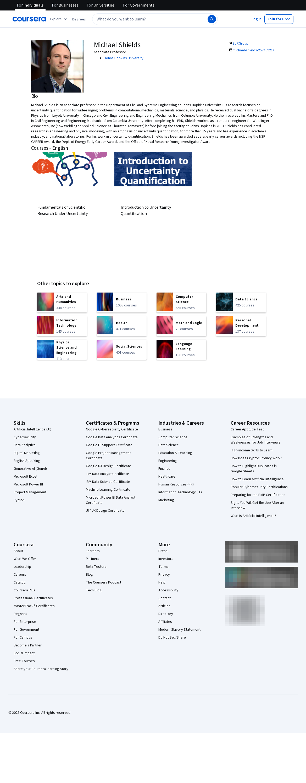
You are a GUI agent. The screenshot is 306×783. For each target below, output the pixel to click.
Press (163, 551)
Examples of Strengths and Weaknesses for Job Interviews (255, 440)
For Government (26, 629)
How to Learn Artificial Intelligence (257, 479)
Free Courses (24, 661)
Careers (20, 574)
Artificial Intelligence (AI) (32, 429)
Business (165, 429)
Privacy (164, 574)
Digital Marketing (27, 453)
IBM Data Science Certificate (108, 481)
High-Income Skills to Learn (251, 450)
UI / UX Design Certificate (105, 510)
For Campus (23, 637)
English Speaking (27, 460)
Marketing (166, 500)
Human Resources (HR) (176, 484)
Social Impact (24, 653)
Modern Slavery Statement (179, 629)
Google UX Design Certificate (108, 466)
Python (19, 500)
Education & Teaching (175, 453)
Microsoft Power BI (28, 484)
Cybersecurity (25, 437)
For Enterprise (25, 621)
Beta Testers (96, 566)
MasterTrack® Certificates (34, 606)
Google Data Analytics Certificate (112, 437)
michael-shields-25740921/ (253, 50)
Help (161, 582)
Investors (165, 558)
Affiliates (165, 621)
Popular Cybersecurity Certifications (259, 487)
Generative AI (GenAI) (30, 468)
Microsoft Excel (25, 476)
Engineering (167, 460)
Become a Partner (28, 645)
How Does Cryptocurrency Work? (256, 458)
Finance (164, 468)
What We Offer (25, 558)
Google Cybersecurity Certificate (112, 429)
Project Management (30, 492)
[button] (79, 19)
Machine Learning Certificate (108, 489)
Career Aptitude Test (247, 429)
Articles (164, 606)
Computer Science (172, 437)
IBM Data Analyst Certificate (107, 474)
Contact (164, 598)
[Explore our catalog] (59, 19)
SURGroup (240, 43)
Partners (92, 558)
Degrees (20, 614)
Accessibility (168, 590)
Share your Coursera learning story (41, 669)
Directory (165, 614)
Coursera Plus (24, 590)
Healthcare (166, 476)
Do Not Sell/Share (172, 637)
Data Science (168, 445)
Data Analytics (25, 445)
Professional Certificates (33, 598)
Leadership (22, 566)
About (18, 551)
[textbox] (155, 19)
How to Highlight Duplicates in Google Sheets (254, 468)
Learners (93, 551)
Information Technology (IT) (180, 492)
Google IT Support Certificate (109, 445)
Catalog (20, 582)
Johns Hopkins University (123, 58)
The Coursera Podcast (103, 582)
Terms (163, 566)
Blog (89, 574)
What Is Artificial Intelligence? (253, 516)
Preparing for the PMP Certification (258, 495)
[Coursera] (29, 19)
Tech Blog (94, 590)
